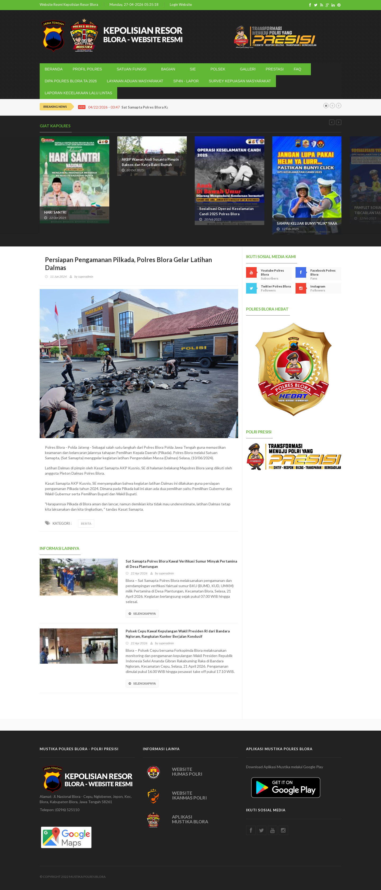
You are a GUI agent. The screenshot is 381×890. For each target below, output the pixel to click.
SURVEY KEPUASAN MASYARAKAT (240, 81)
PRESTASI (275, 69)
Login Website (181, 5)
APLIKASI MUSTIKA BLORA (190, 819)
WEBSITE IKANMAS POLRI (189, 795)
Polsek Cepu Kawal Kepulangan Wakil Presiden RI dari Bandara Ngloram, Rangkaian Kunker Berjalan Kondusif (178, 634)
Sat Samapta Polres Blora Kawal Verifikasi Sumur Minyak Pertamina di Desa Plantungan (181, 564)
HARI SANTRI (55, 212)
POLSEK (219, 69)
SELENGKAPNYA (142, 613)
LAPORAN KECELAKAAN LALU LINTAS (78, 93)
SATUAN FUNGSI (132, 69)
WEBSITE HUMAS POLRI (187, 771)
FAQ (298, 69)
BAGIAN (169, 69)
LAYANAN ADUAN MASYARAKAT (135, 81)
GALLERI (248, 69)
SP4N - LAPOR (186, 81)
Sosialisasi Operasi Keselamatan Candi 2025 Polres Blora (226, 211)
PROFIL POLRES (88, 69)
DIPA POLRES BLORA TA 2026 (71, 81)
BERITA (86, 523)
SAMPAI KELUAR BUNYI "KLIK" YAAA (307, 223)
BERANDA (54, 69)
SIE (193, 69)
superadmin (85, 276)
